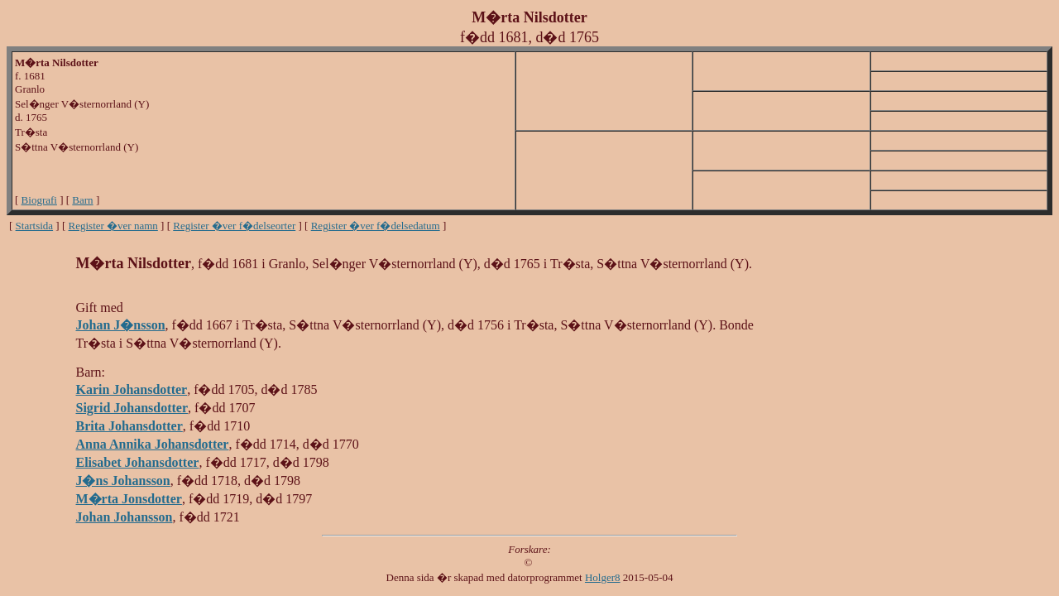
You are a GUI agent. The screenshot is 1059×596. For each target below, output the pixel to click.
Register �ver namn (113, 225)
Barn (82, 200)
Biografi (39, 200)
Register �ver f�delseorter (234, 225)
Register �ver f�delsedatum (375, 225)
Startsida (35, 225)
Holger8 (603, 577)
